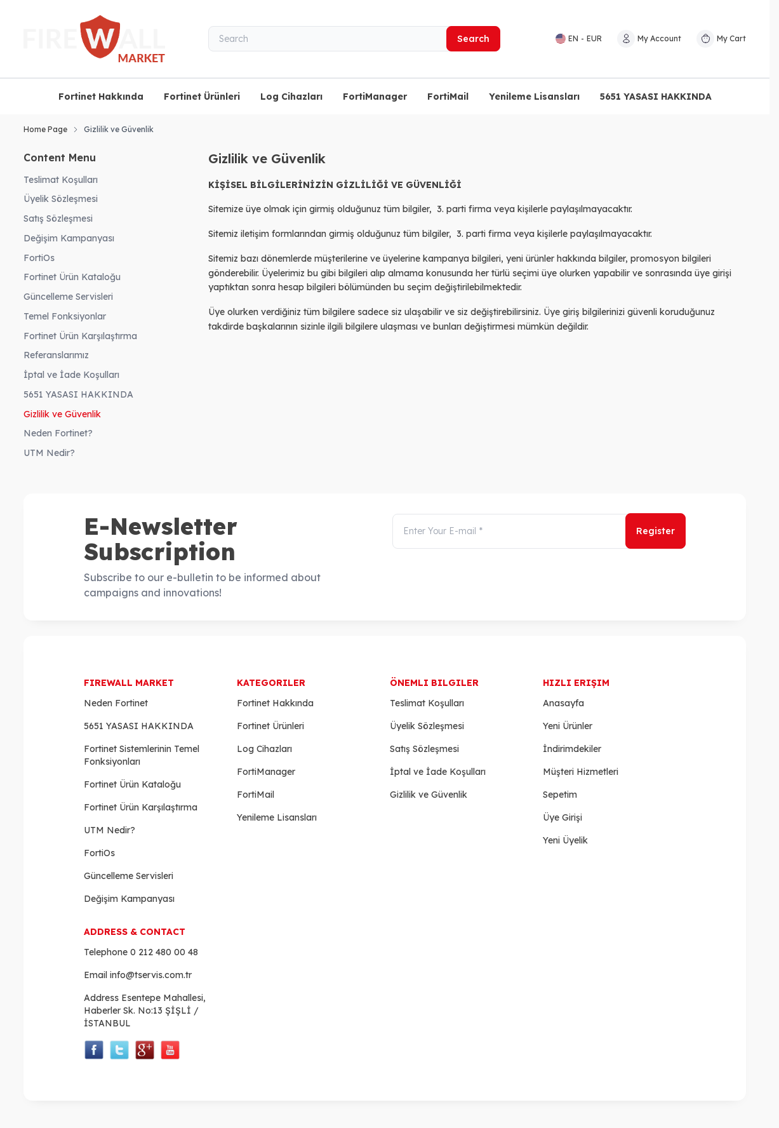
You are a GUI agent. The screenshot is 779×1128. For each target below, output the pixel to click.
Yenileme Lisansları (534, 96)
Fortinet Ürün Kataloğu (72, 277)
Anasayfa (563, 703)
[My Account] (649, 39)
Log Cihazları (291, 96)
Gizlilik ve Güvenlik (62, 414)
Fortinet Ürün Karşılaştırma (80, 336)
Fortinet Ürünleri (202, 96)
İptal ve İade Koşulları (71, 374)
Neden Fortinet (116, 703)
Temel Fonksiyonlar (64, 316)
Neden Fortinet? (58, 433)
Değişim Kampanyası (68, 238)
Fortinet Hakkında (100, 96)
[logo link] (99, 38)
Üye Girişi (562, 817)
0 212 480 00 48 (164, 952)
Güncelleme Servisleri (68, 296)
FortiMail (448, 96)
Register (655, 531)
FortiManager (375, 96)
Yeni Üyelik (565, 840)
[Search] (354, 38)
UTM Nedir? (49, 453)
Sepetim (560, 794)
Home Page (45, 129)
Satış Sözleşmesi (58, 218)
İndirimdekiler (572, 749)
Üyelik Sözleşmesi (60, 199)
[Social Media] (94, 1050)
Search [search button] (473, 38)
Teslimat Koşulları (60, 179)
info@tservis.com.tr (151, 975)
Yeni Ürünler (567, 726)
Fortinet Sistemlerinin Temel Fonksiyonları (141, 755)
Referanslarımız (56, 355)
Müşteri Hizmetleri (580, 771)
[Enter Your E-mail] (539, 531)
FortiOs (39, 258)
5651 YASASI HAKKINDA (656, 96)
